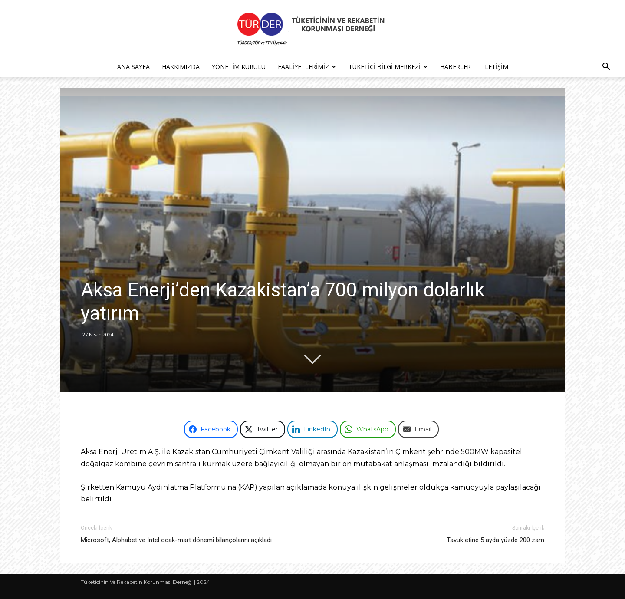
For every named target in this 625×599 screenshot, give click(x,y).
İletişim (495, 67)
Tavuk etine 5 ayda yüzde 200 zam (495, 540)
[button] (605, 67)
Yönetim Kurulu (239, 67)
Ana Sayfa (133, 67)
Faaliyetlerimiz (307, 67)
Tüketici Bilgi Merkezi (388, 67)
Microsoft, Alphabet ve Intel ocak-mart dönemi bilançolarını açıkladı (176, 540)
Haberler (455, 67)
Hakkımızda (181, 67)
